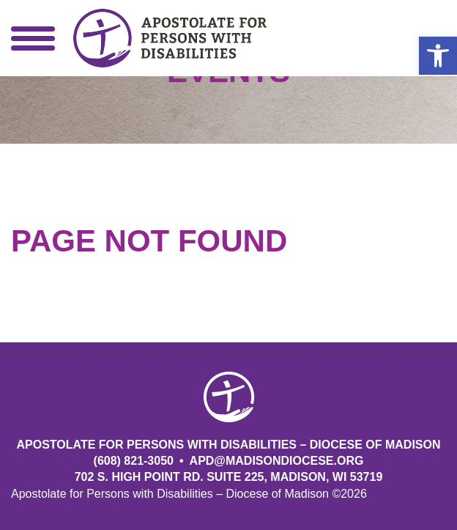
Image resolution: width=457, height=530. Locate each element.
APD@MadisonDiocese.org (277, 460)
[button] (438, 56)
